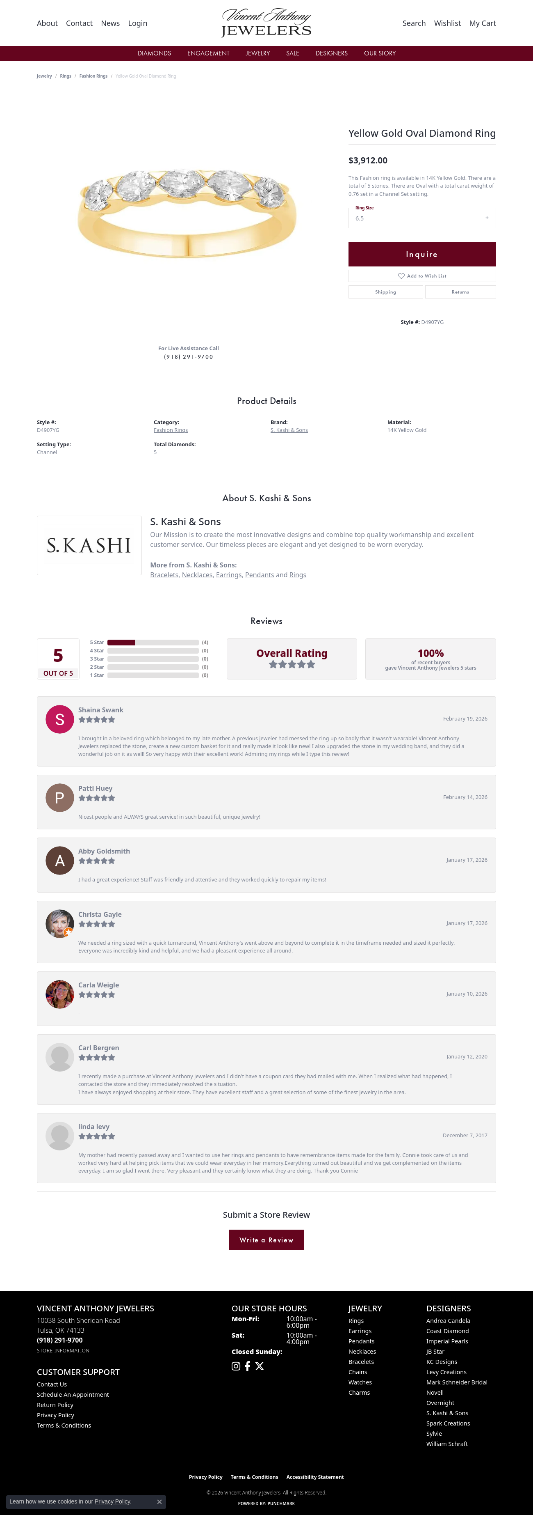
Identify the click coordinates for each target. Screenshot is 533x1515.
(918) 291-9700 (188, 356)
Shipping (385, 292)
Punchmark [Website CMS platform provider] (281, 1503)
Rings (65, 76)
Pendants (259, 574)
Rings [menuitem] (356, 1320)
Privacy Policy (55, 1415)
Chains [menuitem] (357, 1372)
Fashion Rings (94, 76)
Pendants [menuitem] (361, 1341)
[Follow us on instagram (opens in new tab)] (236, 1366)
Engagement (208, 53)
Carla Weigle (98, 984)
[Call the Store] (60, 1340)
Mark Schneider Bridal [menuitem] (456, 1382)
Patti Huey (95, 788)
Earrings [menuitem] (359, 1331)
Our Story (380, 53)
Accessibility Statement (315, 1477)
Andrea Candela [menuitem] (448, 1320)
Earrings (229, 574)
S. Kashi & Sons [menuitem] (447, 1413)
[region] (189, 215)
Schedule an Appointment (73, 1394)
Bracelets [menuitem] (361, 1362)
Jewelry (258, 53)
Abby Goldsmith (104, 851)
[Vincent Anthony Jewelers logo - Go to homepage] (266, 23)
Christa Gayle (100, 914)
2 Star (97, 666)
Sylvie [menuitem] (434, 1433)
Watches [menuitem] (360, 1382)
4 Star (97, 650)
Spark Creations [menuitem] (448, 1423)
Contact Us (52, 1384)
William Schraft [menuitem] (447, 1444)
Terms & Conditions (64, 1425)
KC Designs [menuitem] (441, 1362)
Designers (332, 53)
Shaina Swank (100, 709)
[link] (47, 23)
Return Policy (55, 1405)
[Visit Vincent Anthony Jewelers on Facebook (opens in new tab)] (247, 1366)
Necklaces (197, 574)
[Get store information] (63, 1350)
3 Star (97, 658)
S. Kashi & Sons (289, 430)
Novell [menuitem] (435, 1392)
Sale (292, 53)
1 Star (97, 675)
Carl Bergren (98, 1047)
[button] (137, 23)
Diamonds (154, 53)
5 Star (97, 642)
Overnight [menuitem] (440, 1403)
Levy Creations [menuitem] (446, 1372)
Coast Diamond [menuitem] (447, 1331)
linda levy (93, 1126)
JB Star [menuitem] (435, 1351)
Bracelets (164, 574)
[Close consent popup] (159, 1501)
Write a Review (266, 1239)
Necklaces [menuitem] (362, 1351)
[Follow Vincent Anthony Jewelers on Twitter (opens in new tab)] (259, 1366)
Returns (460, 292)
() (205, 642)
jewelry (44, 76)
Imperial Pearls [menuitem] (447, 1341)
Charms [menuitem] (359, 1392)
